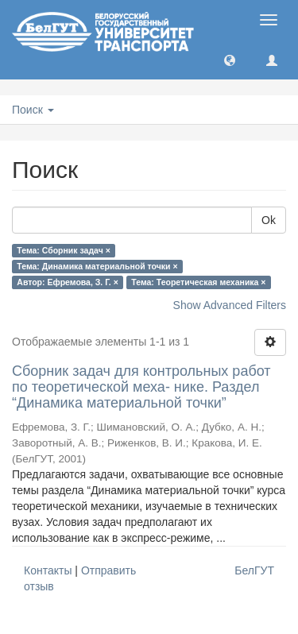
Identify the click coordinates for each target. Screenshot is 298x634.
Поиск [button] (33, 109)
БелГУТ (254, 570)
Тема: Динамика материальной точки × (97, 266)
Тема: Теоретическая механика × (198, 282)
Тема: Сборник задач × (63, 250)
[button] (229, 59)
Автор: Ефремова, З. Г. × (67, 282)
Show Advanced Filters (229, 305)
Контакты (48, 570)
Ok (268, 220)
